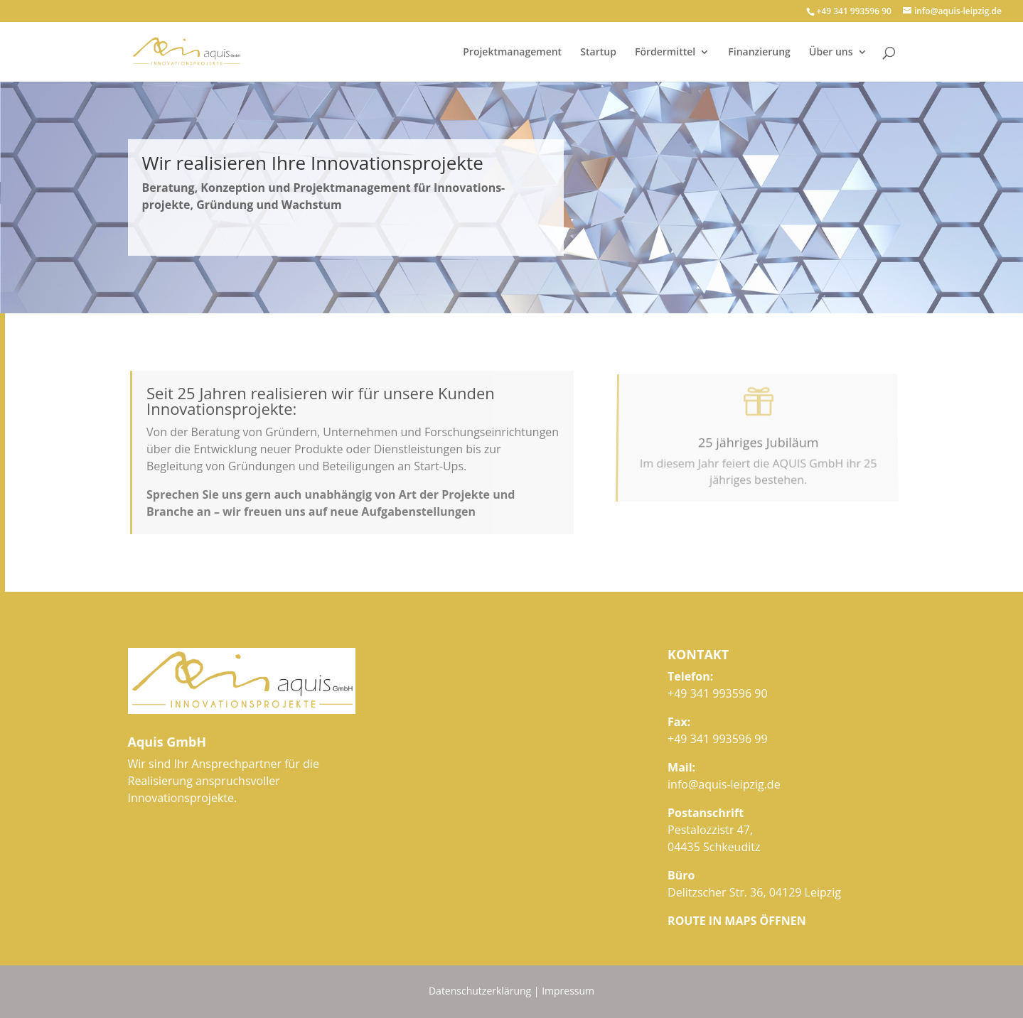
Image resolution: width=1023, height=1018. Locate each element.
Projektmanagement (512, 52)
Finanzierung (759, 52)
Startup (598, 52)
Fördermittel (665, 52)
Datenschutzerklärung (480, 990)
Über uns (830, 52)
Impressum (568, 990)
